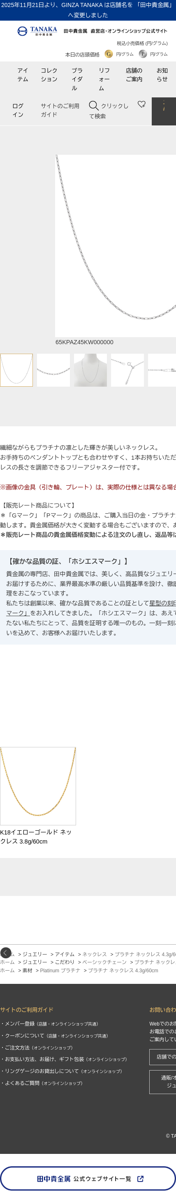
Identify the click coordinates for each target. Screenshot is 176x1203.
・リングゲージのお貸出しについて (62, 1071)
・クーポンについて (55, 1036)
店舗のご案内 (134, 75)
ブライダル (77, 80)
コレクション (49, 75)
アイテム (22, 75)
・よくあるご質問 (42, 1083)
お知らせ (162, 75)
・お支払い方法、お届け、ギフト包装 (64, 1059)
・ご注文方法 (37, 1048)
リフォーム (104, 80)
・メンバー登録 (50, 1024)
